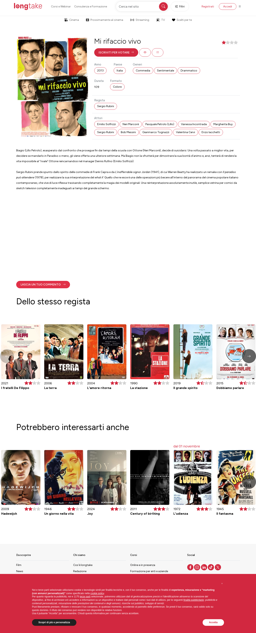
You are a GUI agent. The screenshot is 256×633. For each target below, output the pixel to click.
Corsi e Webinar (61, 6)
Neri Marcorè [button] (131, 124)
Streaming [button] (139, 20)
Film (18, 565)
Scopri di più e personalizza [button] (54, 622)
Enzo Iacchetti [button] (211, 132)
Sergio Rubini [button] (105, 106)
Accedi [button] (227, 6)
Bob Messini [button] (128, 132)
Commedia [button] (143, 70)
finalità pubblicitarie (193, 600)
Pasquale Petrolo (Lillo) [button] (159, 124)
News (19, 571)
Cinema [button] (71, 20)
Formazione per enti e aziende (149, 571)
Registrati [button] (208, 6)
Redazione (79, 571)
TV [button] (160, 20)
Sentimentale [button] (165, 70)
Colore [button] (117, 86)
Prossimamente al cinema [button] (104, 20)
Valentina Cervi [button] (185, 132)
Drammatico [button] (189, 70)
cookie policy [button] (97, 593)
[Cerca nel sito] (142, 6)
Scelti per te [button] (182, 20)
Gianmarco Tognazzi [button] (155, 132)
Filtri (180, 6)
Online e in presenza (142, 565)
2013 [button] (100, 70)
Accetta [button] (213, 622)
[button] (116, 52)
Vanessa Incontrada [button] (194, 124)
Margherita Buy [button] (223, 124)
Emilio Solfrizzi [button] (106, 124)
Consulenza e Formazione (90, 6)
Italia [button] (120, 70)
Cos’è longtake (82, 565)
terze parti (85, 596)
